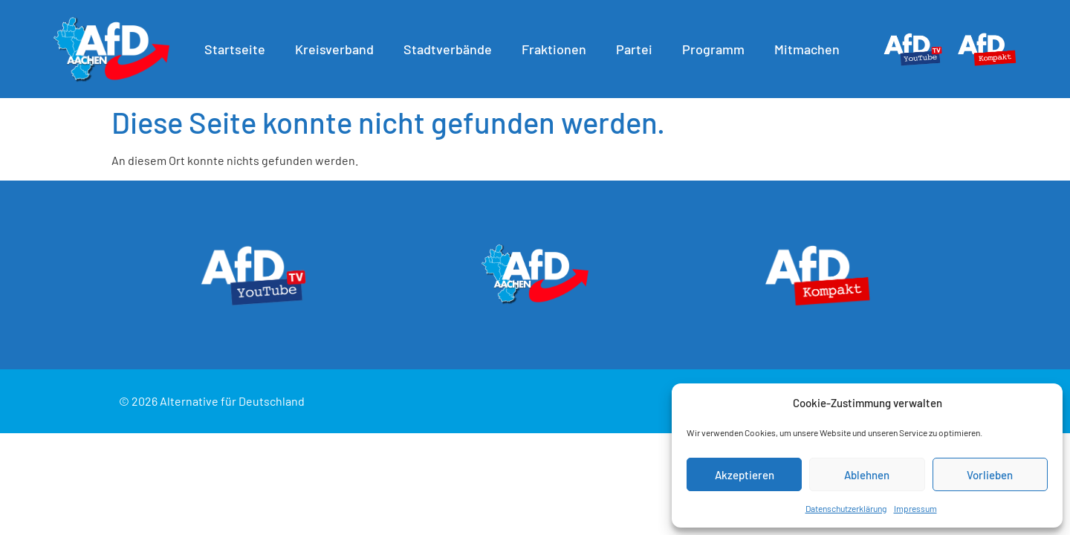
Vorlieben (990, 475)
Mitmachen (810, 49)
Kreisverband (338, 49)
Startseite (238, 49)
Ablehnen (866, 475)
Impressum (915, 508)
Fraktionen (558, 49)
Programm (717, 49)
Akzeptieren (744, 475)
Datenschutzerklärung (845, 508)
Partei (638, 49)
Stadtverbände (451, 49)
